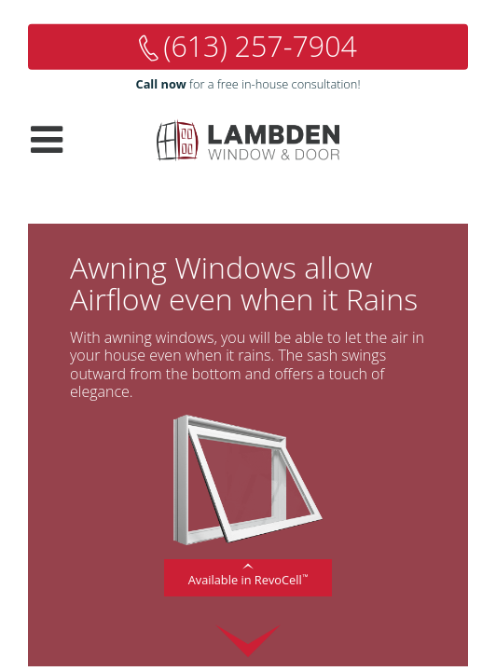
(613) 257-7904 (260, 46)
